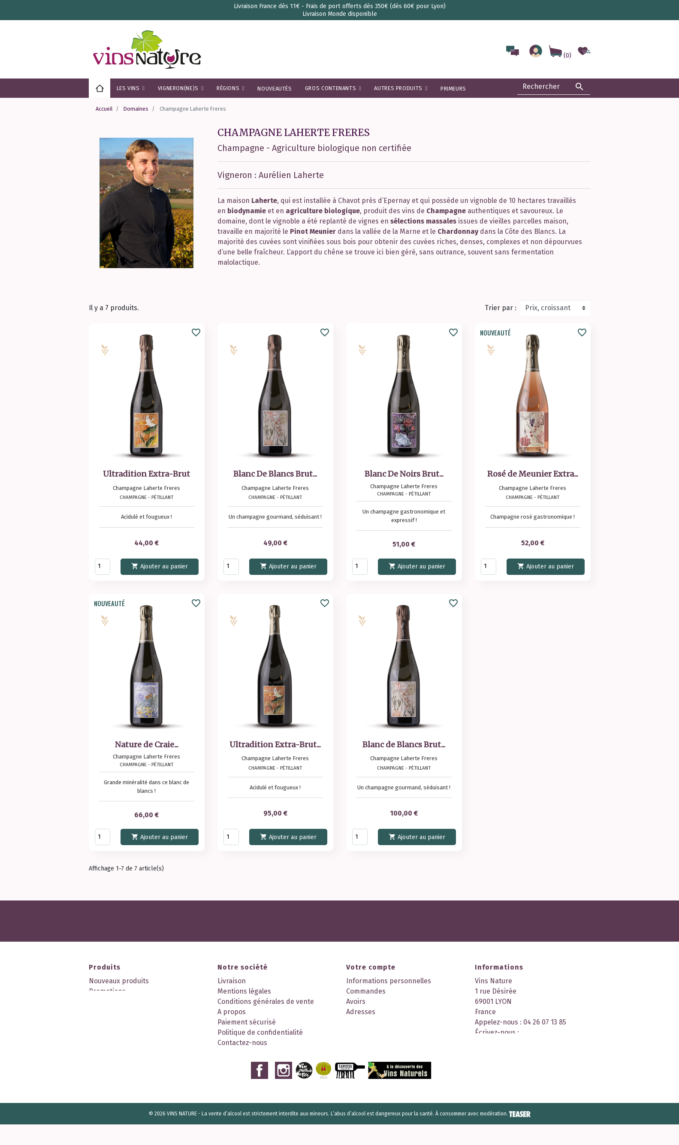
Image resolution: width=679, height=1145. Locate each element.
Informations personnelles (388, 981)
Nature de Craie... (146, 744)
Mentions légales (244, 991)
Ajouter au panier (159, 566)
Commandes (366, 991)
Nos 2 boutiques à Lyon (253, 1053)
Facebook (259, 1091)
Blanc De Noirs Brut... (404, 474)
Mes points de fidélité (380, 1043)
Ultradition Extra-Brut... (275, 744)
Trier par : (500, 308)
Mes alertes (364, 1032)
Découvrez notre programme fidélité (275, 1063)
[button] (230, 88)
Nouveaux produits (119, 981)
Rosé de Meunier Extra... (532, 474)
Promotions (107, 991)
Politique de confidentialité (260, 1032)
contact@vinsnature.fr (511, 1043)
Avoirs (355, 1001)
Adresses (360, 1012)
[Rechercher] (553, 87)
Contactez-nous (242, 1043)
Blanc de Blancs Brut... (403, 744)
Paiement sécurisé (246, 1022)
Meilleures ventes (117, 1001)
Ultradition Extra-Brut (146, 474)
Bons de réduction (375, 1022)
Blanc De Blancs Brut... (275, 474)
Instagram (283, 1091)
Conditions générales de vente (265, 1001)
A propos (231, 1012)
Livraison (231, 981)
